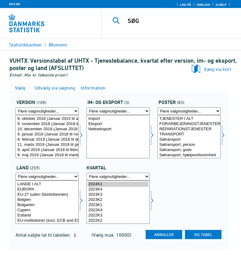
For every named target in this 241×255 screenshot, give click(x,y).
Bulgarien (47, 205)
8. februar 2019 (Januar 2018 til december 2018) (47, 139)
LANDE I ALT (47, 184)
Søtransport (189, 139)
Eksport (118, 124)
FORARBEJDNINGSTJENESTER (189, 124)
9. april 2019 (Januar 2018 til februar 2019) (47, 150)
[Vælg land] (47, 202)
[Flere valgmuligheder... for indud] (118, 111)
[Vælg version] (47, 136)
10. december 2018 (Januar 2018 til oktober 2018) (47, 129)
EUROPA (47, 189)
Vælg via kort (217, 69)
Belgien (47, 199)
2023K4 (118, 189)
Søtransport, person (189, 144)
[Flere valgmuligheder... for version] (47, 111)
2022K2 (118, 220)
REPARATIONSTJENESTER (189, 129)
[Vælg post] (189, 136)
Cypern (47, 210)
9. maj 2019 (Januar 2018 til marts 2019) (47, 155)
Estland (47, 215)
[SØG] (180, 21)
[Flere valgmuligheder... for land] (47, 176)
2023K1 (118, 205)
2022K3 (118, 215)
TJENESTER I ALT (189, 118)
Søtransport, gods (189, 150)
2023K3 (118, 194)
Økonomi (58, 44)
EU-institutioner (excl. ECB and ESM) (47, 220)
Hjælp (221, 4)
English (203, 4)
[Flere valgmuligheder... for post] (189, 111)
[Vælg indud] (118, 136)
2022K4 (118, 210)
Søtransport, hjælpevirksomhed (189, 155)
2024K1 (118, 184)
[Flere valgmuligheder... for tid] (118, 176)
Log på (185, 4)
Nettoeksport (118, 129)
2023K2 (118, 199)
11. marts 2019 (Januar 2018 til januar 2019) (47, 144)
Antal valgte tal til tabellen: (44, 235)
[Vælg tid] (118, 202)
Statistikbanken (25, 44)
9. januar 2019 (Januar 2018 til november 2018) (47, 134)
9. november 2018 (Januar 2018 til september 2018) (47, 124)
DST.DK (14, 4)
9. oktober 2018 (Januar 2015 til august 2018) (47, 118)
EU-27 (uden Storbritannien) (47, 194)
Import (118, 118)
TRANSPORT (189, 134)
